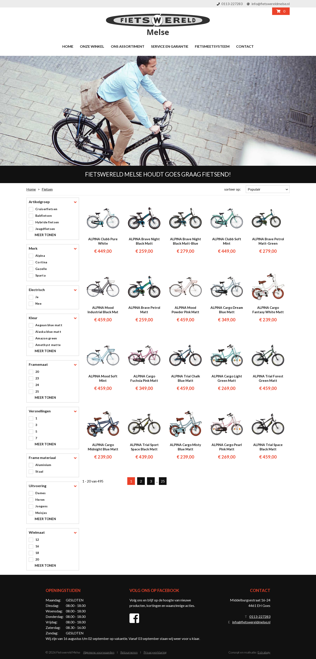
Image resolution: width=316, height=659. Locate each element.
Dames (40, 493)
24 (37, 385)
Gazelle (41, 269)
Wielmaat (37, 532)
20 (37, 371)
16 (37, 546)
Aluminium (43, 465)
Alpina (40, 255)
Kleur (33, 318)
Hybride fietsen (47, 222)
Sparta (40, 275)
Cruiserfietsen (46, 209)
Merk (33, 248)
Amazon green (46, 338)
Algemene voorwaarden (98, 652)
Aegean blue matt (48, 325)
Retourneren (129, 652)
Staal (39, 471)
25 (37, 391)
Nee (38, 303)
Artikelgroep (39, 202)
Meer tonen (45, 235)
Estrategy (264, 652)
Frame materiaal (42, 458)
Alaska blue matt (48, 331)
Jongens (41, 506)
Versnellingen (40, 411)
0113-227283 (231, 4)
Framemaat (38, 364)
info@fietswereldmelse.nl (270, 4)
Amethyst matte (48, 345)
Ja (37, 297)
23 (37, 378)
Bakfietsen (43, 215)
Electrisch (37, 290)
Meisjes (41, 513)
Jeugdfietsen (45, 229)
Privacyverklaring (155, 652)
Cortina (41, 262)
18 (37, 553)
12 (37, 539)
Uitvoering (37, 486)
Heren (40, 499)
